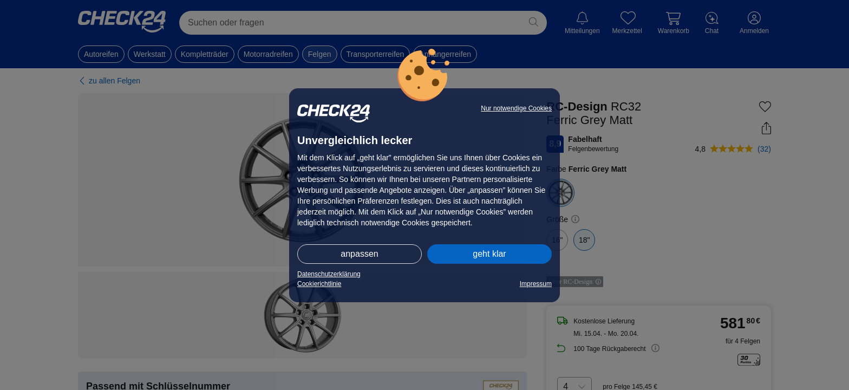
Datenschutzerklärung (329, 274)
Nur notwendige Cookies (516, 108)
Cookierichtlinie (319, 284)
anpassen (359, 253)
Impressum (536, 284)
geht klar (489, 253)
